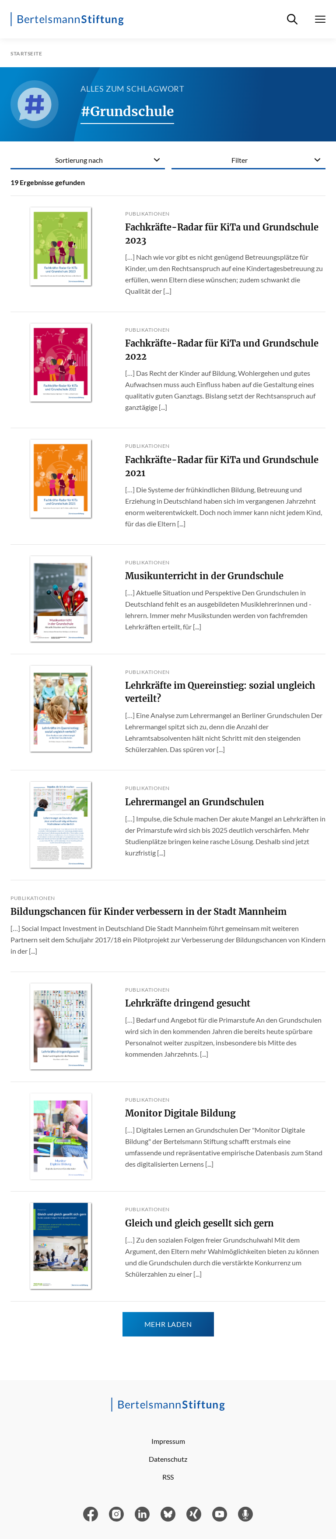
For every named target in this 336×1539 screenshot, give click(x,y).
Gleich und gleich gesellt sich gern (199, 1223)
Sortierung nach (79, 160)
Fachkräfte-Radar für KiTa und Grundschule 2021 (221, 466)
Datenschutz (168, 1459)
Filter (239, 160)
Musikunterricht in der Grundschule (204, 575)
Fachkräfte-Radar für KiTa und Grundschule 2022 (221, 350)
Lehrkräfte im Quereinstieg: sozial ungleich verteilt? (220, 692)
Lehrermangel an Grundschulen (194, 802)
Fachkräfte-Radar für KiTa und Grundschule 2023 (221, 234)
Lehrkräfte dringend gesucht (187, 1003)
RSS (168, 1477)
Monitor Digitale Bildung (180, 1113)
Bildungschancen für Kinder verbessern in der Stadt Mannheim (148, 911)
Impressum (168, 1441)
